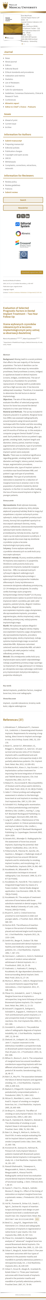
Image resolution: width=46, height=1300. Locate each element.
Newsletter (23, 207)
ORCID (8, 158)
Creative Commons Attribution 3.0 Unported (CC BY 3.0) (24, 292)
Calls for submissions (14, 89)
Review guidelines (12, 185)
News (7, 58)
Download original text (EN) (32, 272)
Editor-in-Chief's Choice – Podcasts (20, 106)
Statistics (9, 79)
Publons (8, 188)
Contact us (9, 86)
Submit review (11, 192)
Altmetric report (12, 103)
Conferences (10, 99)
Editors (8, 65)
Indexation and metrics (15, 75)
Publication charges (13, 151)
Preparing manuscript (14, 144)
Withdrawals (10, 161)
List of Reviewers (12, 82)
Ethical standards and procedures (19, 72)
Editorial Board (11, 68)
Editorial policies (12, 147)
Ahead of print (11, 120)
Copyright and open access (16, 154)
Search (23, 200)
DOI (37, 1219)
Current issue (10, 123)
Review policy (11, 181)
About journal (11, 61)
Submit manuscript (13, 140)
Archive (8, 127)
